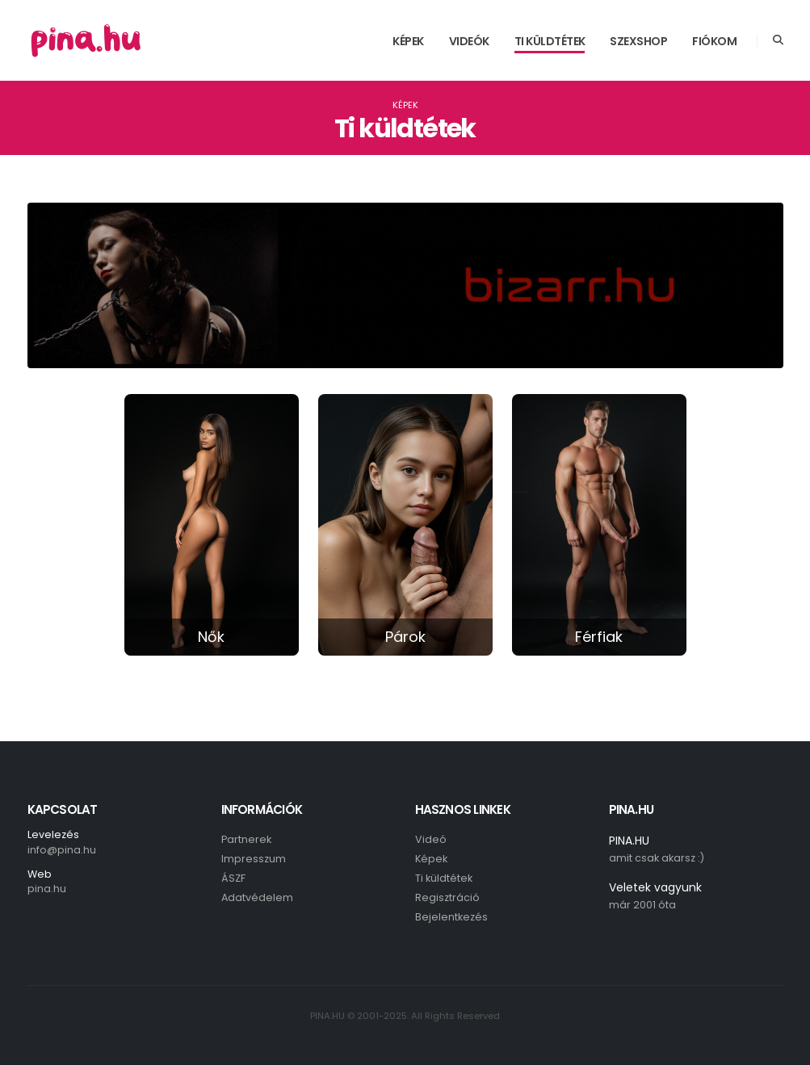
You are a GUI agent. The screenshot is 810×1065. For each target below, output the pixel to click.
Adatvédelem (257, 897)
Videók (469, 41)
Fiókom (714, 41)
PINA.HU (629, 840)
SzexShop (638, 41)
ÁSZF (233, 878)
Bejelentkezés (451, 917)
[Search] (778, 40)
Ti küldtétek (549, 41)
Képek (408, 41)
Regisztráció (447, 897)
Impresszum (253, 859)
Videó (431, 839)
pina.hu (46, 888)
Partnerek (246, 839)
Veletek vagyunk (655, 887)
